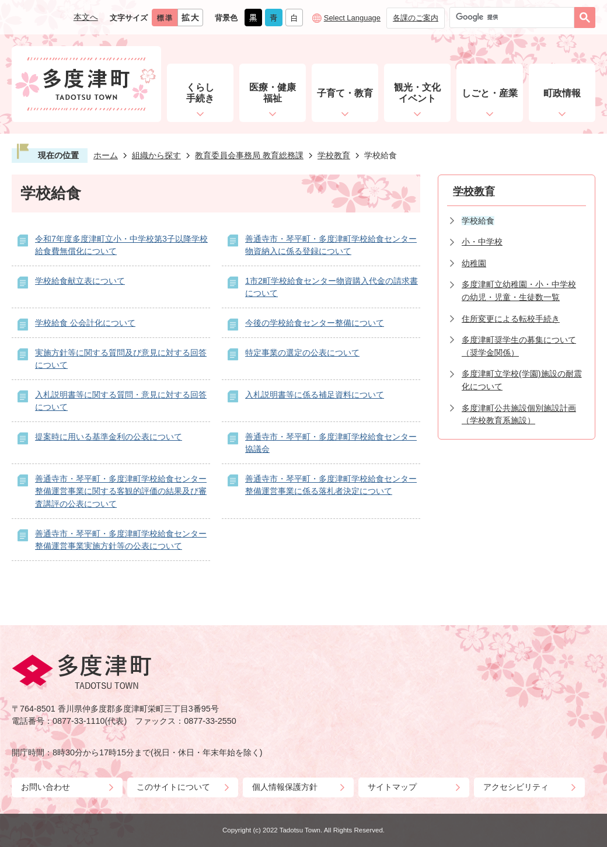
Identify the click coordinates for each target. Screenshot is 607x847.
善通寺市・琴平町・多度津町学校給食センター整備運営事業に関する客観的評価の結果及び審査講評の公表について (121, 491)
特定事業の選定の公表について (302, 352)
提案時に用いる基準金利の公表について (108, 436)
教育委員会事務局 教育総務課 (249, 155)
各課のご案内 (415, 17)
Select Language (352, 17)
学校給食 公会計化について (85, 322)
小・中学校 (482, 241)
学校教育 (334, 155)
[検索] (515, 17)
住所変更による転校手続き (511, 318)
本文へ (86, 17)
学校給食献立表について (80, 280)
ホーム (105, 155)
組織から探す (156, 155)
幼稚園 (474, 263)
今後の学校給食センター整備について (314, 322)
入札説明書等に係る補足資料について (314, 394)
